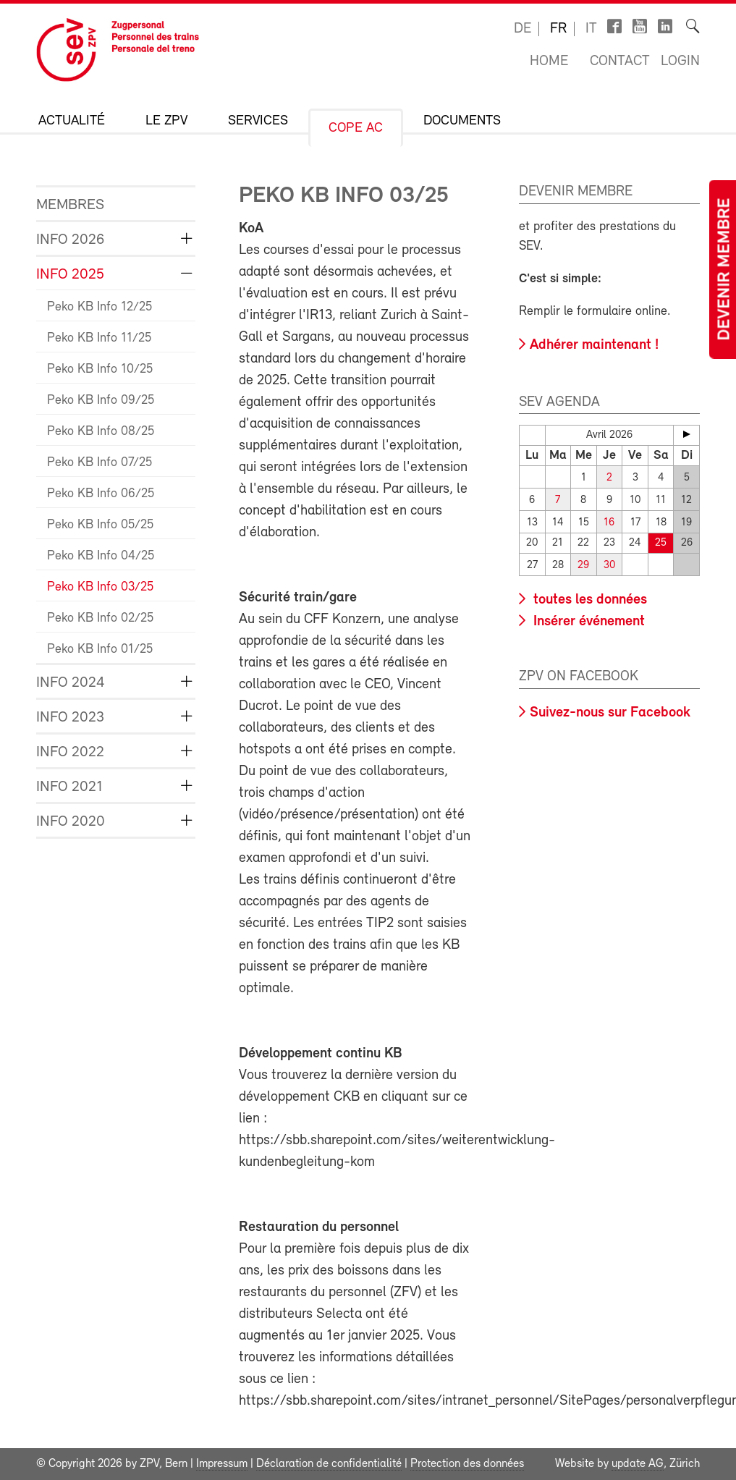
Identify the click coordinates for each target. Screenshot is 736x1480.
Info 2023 (70, 717)
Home (549, 61)
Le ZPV (166, 121)
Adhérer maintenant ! (594, 345)
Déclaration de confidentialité (329, 1464)
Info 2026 (70, 240)
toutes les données (588, 600)
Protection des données (467, 1464)
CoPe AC (356, 128)
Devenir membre (725, 269)
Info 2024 (70, 682)
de (522, 29)
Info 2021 (69, 787)
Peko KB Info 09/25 (100, 400)
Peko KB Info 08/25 (100, 432)
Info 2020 (70, 821)
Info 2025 (70, 274)
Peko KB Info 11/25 (99, 338)
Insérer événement (587, 621)
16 (609, 522)
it (591, 29)
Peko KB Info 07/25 (99, 463)
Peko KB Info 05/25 (100, 525)
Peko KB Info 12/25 (99, 307)
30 (609, 565)
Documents (462, 121)
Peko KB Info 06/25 (100, 494)
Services (258, 121)
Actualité (71, 121)
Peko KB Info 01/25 (100, 649)
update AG (638, 1464)
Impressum (222, 1464)
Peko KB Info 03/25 (100, 587)
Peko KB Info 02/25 (100, 618)
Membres (70, 205)
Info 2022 (70, 752)
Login (680, 61)
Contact (620, 61)
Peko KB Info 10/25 (100, 369)
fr (558, 29)
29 (583, 565)
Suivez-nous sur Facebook (610, 713)
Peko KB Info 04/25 (100, 556)
